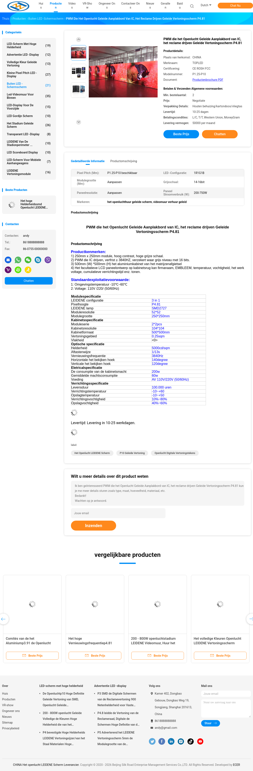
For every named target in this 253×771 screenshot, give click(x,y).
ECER (236, 764)
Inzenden (93, 525)
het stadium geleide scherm (29, 125)
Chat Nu (235, 5)
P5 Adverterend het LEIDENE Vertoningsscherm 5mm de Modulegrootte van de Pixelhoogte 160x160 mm (116, 739)
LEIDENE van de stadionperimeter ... (29, 143)
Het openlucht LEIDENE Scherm (92, 453)
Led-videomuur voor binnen (29, 96)
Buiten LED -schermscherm (29, 85)
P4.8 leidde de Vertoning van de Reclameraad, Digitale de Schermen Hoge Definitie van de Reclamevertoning (118, 719)
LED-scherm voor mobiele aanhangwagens (29, 161)
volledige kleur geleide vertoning (29, 63)
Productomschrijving (123, 161)
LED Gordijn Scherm (29, 116)
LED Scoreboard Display (29, 152)
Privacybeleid (10, 728)
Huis (5, 693)
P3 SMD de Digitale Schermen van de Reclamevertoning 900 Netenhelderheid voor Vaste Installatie (116, 700)
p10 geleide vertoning (132, 453)
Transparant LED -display (29, 134)
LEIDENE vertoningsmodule (29, 172)
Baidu (180, 5)
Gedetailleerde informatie (88, 161)
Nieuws (7, 716)
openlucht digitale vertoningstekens (174, 453)
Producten (8, 699)
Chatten (29, 280)
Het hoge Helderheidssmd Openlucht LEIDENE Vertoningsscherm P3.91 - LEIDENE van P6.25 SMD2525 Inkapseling (34, 204)
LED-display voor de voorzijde (29, 107)
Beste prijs (181, 134)
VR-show (7, 705)
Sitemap (7, 722)
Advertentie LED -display (29, 55)
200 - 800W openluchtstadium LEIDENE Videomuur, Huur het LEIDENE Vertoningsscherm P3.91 (156, 643)
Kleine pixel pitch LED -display (29, 74)
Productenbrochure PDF (207, 79)
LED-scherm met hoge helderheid (29, 45)
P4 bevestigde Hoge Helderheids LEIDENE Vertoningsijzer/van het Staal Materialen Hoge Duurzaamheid (64, 739)
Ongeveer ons (11, 711)
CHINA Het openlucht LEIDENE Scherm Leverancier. (46, 764)
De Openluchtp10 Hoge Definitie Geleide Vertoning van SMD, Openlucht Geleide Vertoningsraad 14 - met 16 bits (63, 700)
